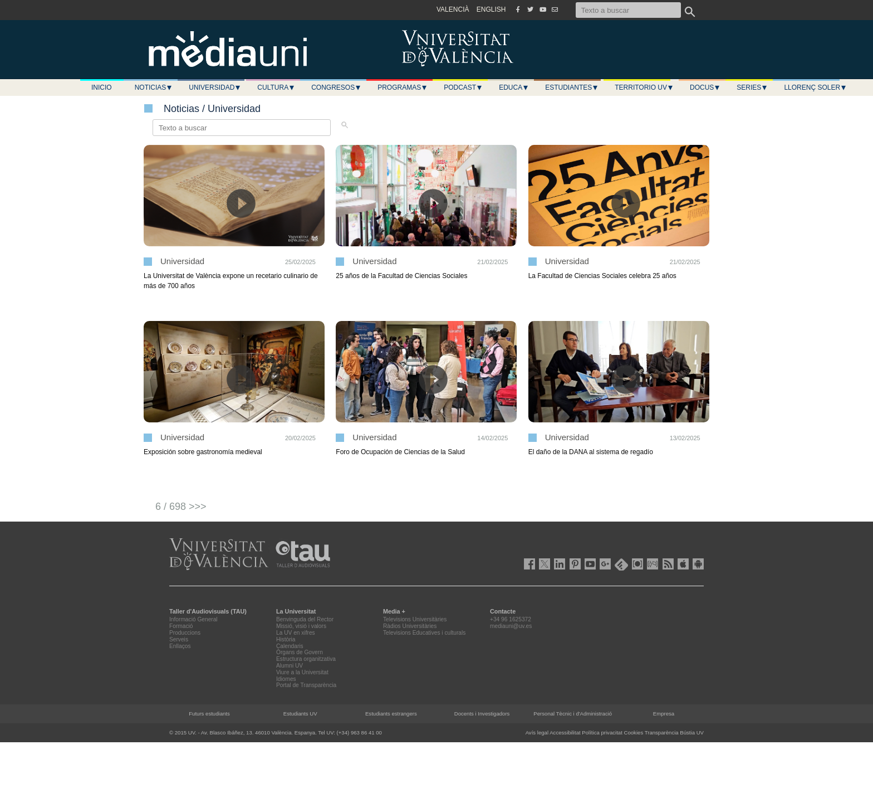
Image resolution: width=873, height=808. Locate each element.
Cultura (276, 87)
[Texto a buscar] (628, 10)
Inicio (101, 87)
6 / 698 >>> (181, 506)
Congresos (336, 87)
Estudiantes (572, 87)
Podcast (463, 87)
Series (752, 87)
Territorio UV (644, 87)
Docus (705, 87)
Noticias (154, 87)
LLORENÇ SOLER (815, 87)
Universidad (215, 87)
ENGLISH (491, 9)
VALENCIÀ (452, 9)
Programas (402, 87)
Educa (514, 87)
